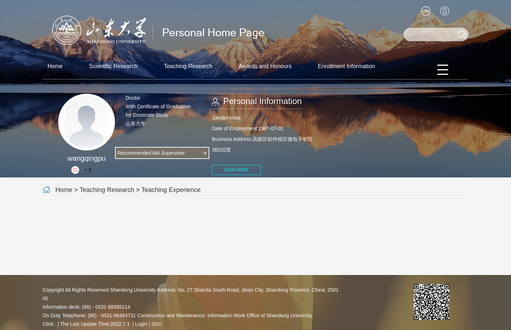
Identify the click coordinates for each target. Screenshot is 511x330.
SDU (156, 324)
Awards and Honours (265, 66)
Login (141, 324)
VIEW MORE (236, 169)
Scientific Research (113, 66)
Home (55, 66)
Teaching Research (188, 66)
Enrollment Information (346, 66)
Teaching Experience (171, 189)
